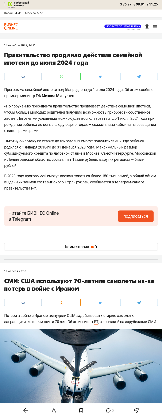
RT (96, 321)
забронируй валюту (21, 4)
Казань (9, 13)
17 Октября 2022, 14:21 (20, 45)
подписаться (136, 216)
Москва (30, 13)
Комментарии (81, 247)
